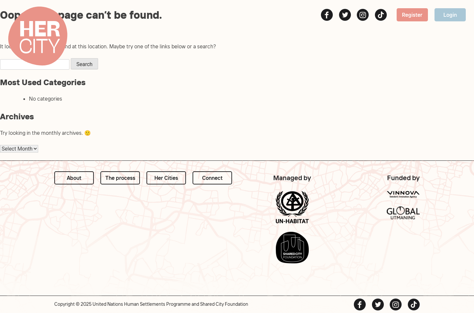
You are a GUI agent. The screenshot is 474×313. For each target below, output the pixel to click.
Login (450, 15)
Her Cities (166, 178)
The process (120, 178)
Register (412, 15)
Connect (212, 178)
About (74, 178)
